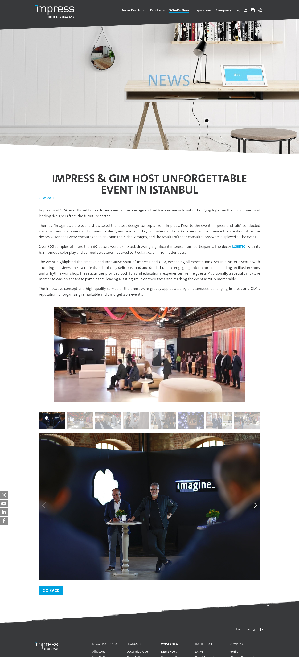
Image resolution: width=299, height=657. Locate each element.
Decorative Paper (138, 652)
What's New (179, 10)
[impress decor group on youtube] (4, 503)
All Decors (98, 652)
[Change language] (260, 11)
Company (223, 10)
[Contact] (253, 11)
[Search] (238, 11)
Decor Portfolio (133, 10)
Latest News (169, 652)
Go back (51, 590)
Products (157, 10)
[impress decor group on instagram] (4, 495)
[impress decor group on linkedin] (4, 512)
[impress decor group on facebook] (4, 521)
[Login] (245, 11)
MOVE (199, 652)
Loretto (239, 246)
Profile (234, 652)
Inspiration (202, 10)
